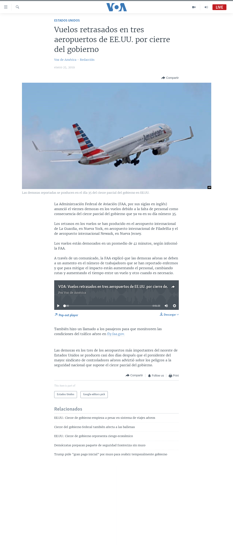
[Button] (170, 78)
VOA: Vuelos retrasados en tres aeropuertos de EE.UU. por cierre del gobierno (120, 287)
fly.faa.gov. (116, 334)
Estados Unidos (67, 20)
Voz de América (75, 292)
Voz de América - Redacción (74, 60)
